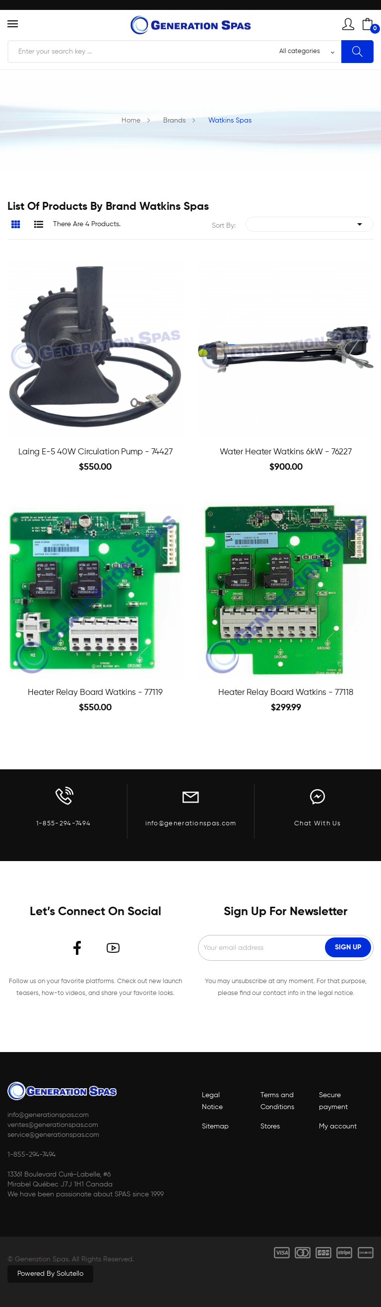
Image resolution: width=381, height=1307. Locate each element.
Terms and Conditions (277, 1101)
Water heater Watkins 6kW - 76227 (286, 452)
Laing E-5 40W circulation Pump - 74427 (95, 452)
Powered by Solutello (50, 1273)
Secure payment (333, 1101)
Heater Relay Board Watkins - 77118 (285, 692)
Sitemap (215, 1126)
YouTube (113, 947)
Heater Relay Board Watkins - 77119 (95, 692)
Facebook (77, 947)
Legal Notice (212, 1101)
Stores (270, 1126)
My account (338, 1126)
